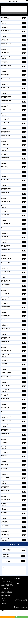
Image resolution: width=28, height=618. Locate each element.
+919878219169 (18, 604)
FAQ (15, 581)
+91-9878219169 (5, 616)
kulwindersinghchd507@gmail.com (20, 607)
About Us (16, 580)
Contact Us (16, 583)
